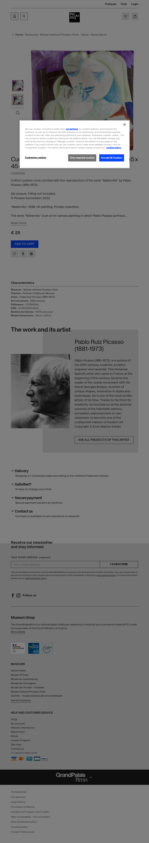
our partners (72, 129)
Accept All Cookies (111, 158)
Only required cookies (82, 158)
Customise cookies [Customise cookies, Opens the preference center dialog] (35, 157)
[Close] (125, 125)
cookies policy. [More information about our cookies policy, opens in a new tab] (113, 148)
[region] (74, 144)
